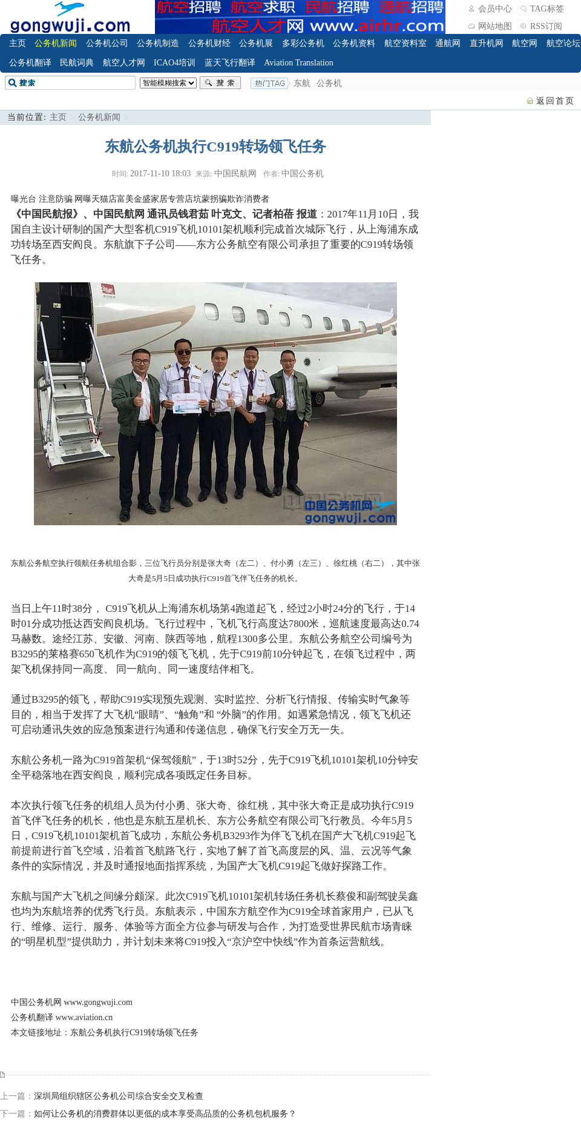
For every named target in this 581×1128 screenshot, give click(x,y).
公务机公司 (107, 43)
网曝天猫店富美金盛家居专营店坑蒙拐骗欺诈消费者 (171, 199)
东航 (302, 83)
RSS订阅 (546, 26)
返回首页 (555, 100)
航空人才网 (124, 62)
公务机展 (256, 43)
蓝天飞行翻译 (230, 62)
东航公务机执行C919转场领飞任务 (134, 1032)
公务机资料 (354, 43)
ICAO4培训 (174, 62)
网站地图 (495, 26)
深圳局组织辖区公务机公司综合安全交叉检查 (118, 1096)
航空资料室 (405, 43)
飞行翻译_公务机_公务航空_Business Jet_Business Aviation (70, 17)
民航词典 (77, 62)
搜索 (220, 83)
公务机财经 (209, 43)
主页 (17, 43)
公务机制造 (158, 43)
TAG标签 (547, 8)
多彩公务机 (303, 43)
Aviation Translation (298, 62)
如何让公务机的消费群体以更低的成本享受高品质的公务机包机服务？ (165, 1113)
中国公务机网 (36, 1002)
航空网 (524, 43)
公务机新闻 (55, 43)
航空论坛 (563, 43)
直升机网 (487, 43)
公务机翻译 (30, 62)
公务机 (329, 83)
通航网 (448, 43)
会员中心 (495, 8)
